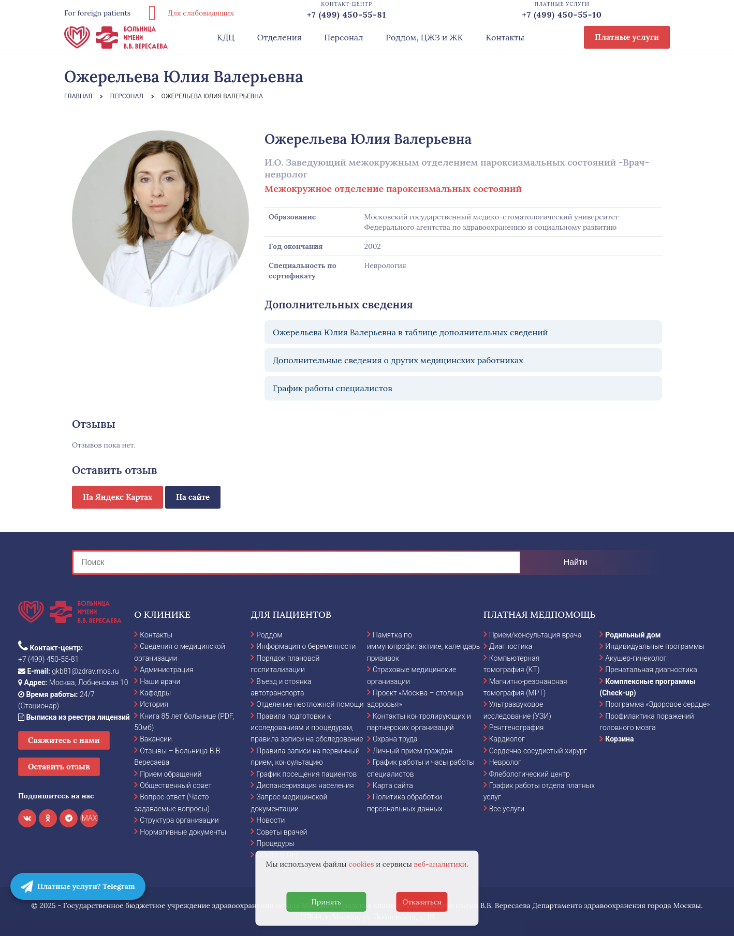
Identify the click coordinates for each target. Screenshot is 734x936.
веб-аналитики (440, 864)
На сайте (193, 497)
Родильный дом (632, 635)
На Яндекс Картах (117, 497)
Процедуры (275, 843)
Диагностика (511, 646)
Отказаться (422, 902)
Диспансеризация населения (305, 785)
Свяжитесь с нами (64, 740)
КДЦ (225, 37)
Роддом (269, 635)
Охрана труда (395, 739)
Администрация (166, 669)
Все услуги (507, 809)
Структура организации (179, 820)
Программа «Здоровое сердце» (657, 704)
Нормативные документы (183, 832)
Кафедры (155, 693)
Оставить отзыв (59, 766)
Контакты (505, 37)
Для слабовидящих (187, 13)
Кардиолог (507, 739)
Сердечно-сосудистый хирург (538, 751)
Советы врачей (281, 832)
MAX (89, 818)
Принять (326, 902)
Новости (270, 820)
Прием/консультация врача (535, 635)
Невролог (505, 762)
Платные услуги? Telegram (78, 886)
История (154, 704)
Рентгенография (516, 727)
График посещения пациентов (306, 774)
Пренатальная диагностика (651, 669)
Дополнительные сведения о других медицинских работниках (398, 360)
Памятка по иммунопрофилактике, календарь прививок (423, 646)
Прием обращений (170, 774)
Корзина (619, 739)
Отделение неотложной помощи (309, 704)
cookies (361, 864)
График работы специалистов (332, 388)
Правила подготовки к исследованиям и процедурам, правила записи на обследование (307, 728)
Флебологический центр (529, 774)
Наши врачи (160, 681)
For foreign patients (97, 13)
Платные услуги (627, 37)
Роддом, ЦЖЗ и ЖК (424, 37)
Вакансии (156, 739)
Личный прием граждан (413, 751)
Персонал (343, 37)
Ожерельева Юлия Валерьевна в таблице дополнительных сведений (410, 332)
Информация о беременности (306, 646)
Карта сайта (393, 785)
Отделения (279, 37)
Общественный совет (176, 785)
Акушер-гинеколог (635, 658)
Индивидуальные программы (654, 646)
